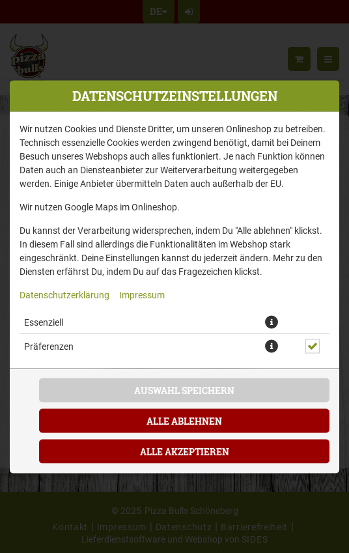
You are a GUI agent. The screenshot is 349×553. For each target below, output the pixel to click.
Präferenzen (49, 345)
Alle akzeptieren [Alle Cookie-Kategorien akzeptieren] (184, 451)
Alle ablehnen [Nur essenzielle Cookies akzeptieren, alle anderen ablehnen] (184, 420)
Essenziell (43, 321)
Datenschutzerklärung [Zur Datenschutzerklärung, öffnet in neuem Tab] (64, 294)
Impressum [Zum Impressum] (142, 294)
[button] (271, 321)
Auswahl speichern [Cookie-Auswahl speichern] (184, 390)
